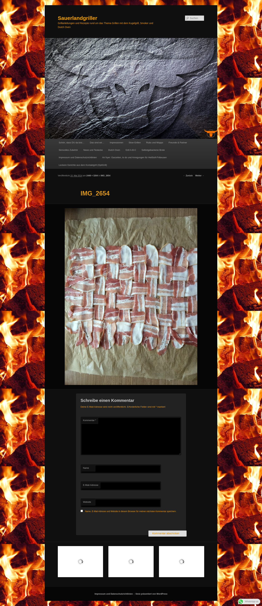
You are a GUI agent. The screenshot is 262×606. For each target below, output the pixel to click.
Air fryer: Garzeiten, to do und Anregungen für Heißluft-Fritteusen (134, 157)
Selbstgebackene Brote (153, 150)
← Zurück (188, 175)
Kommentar (89, 420)
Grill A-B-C (130, 150)
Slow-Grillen (135, 142)
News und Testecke (93, 150)
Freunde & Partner (178, 142)
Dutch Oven (114, 150)
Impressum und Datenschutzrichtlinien (78, 157)
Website (87, 502)
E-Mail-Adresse (90, 485)
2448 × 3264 (92, 175)
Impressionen (116, 142)
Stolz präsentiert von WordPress (151, 594)
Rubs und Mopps (154, 142)
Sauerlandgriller (77, 18)
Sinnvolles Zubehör (68, 150)
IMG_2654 (105, 175)
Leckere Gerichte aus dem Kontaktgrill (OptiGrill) (83, 165)
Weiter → (199, 175)
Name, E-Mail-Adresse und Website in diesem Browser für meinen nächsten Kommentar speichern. (130, 511)
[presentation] (107, 522)
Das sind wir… (97, 142)
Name (86, 468)
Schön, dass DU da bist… (71, 142)
